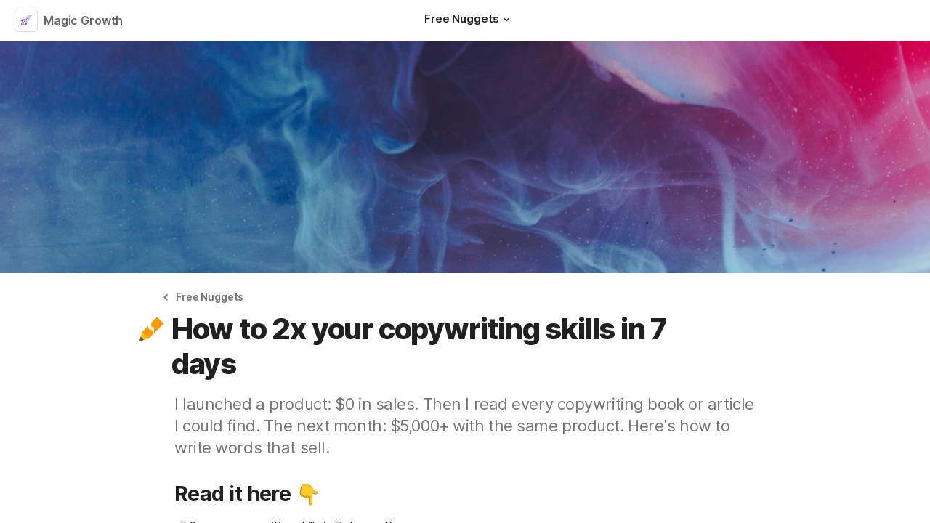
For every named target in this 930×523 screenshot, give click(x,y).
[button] (506, 19)
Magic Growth (83, 20)
